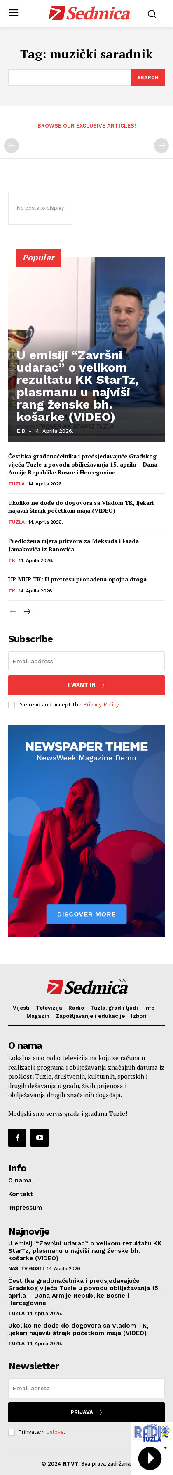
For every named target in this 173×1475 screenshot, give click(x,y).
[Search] (148, 77)
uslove (55, 1432)
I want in (86, 685)
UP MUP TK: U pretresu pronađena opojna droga (77, 579)
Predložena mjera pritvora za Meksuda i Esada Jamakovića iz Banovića (73, 545)
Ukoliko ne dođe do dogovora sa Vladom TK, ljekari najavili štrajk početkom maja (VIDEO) (81, 507)
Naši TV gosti (26, 1268)
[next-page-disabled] (161, 145)
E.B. (21, 431)
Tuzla (16, 484)
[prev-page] (11, 145)
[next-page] (26, 612)
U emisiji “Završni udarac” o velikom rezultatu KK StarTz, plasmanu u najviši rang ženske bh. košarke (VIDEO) (77, 386)
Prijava (86, 1412)
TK (11, 560)
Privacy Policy (101, 704)
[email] (86, 661)
